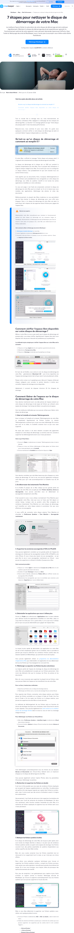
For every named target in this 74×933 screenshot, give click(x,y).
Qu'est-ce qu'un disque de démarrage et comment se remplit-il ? (36, 104)
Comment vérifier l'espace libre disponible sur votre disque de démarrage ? (38, 108)
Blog (19, 12)
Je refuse (51, 1)
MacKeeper (13, 12)
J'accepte (60, 1)
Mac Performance (26, 12)
